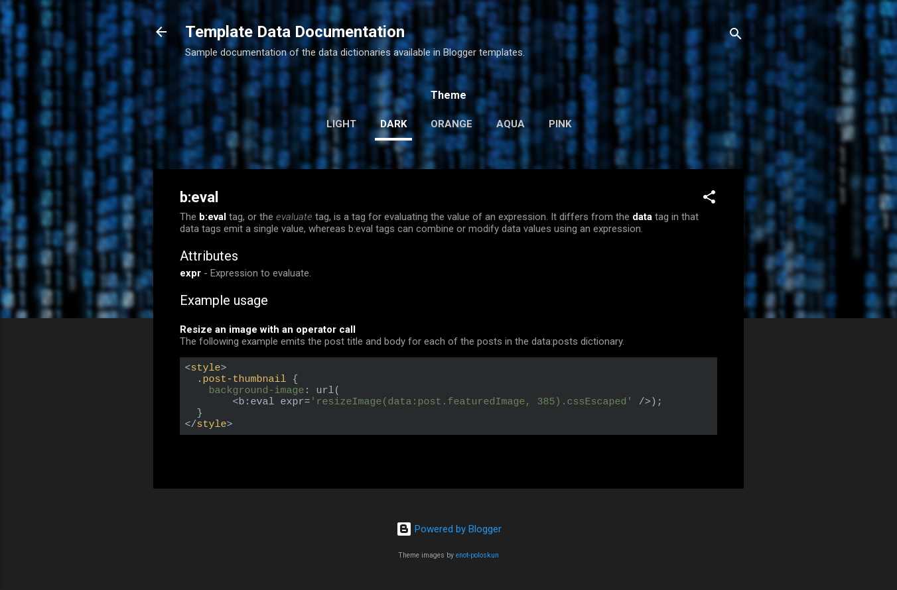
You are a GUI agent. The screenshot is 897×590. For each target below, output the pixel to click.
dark (393, 124)
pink (560, 124)
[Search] (736, 36)
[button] (709, 199)
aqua (510, 124)
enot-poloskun (477, 555)
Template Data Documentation (295, 32)
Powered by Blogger (449, 529)
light (341, 124)
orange (451, 124)
